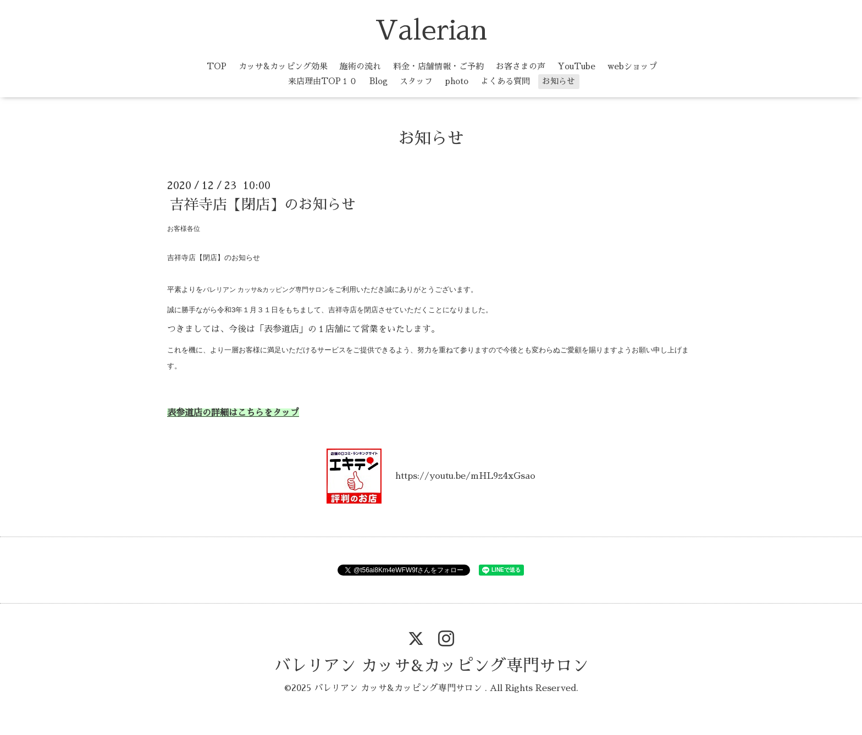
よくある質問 (505, 81)
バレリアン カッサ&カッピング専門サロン (431, 665)
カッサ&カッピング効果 (283, 66)
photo (456, 81)
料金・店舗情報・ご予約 (438, 66)
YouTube (576, 66)
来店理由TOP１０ (322, 81)
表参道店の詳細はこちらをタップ (233, 412)
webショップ (632, 66)
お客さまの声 (520, 66)
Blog (378, 81)
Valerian (431, 30)
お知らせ (558, 81)
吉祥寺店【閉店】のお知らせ (263, 204)
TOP (216, 66)
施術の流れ (360, 66)
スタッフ (416, 81)
